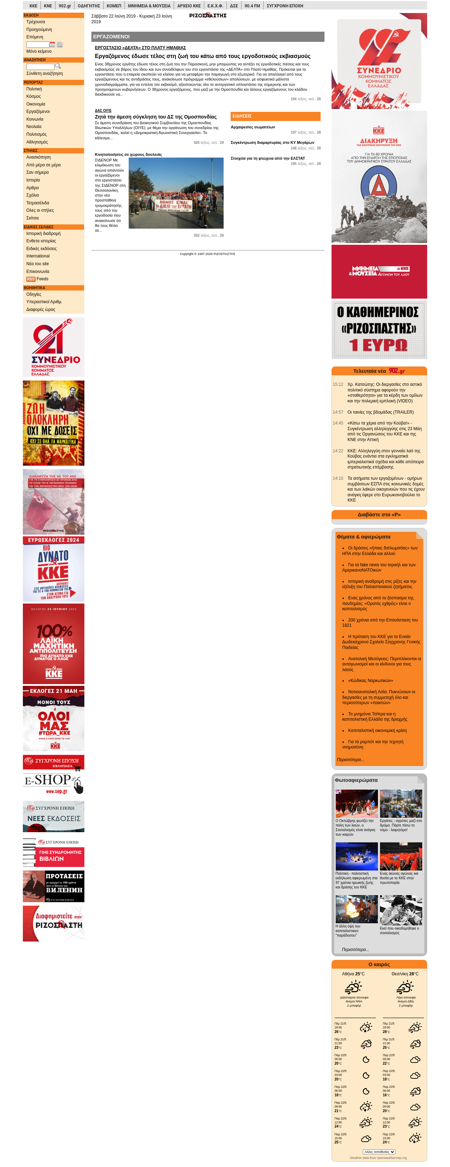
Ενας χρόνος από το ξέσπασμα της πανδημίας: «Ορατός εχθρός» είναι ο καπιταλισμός (378, 603)
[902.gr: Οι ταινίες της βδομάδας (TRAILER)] (338, 412)
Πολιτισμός (36, 134)
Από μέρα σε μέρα (43, 164)
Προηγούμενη (39, 29)
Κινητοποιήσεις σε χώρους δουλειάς (128, 154)
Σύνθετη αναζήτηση (44, 73)
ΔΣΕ (234, 6)
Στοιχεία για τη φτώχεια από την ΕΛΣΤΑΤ (268, 158)
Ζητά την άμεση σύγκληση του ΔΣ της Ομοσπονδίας (159, 114)
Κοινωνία (34, 119)
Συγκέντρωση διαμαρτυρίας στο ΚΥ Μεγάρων (272, 142)
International (38, 256)
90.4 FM (252, 6)
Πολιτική (34, 89)
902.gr (65, 6)
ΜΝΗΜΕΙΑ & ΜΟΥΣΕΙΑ (149, 6)
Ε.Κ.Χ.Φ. (215, 6)
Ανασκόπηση (38, 157)
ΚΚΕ (33, 6)
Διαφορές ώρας (40, 309)
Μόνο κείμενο (39, 51)
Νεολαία (33, 126)
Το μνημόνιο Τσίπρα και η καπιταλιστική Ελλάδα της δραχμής (374, 717)
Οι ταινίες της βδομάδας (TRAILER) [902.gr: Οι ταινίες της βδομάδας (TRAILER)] (381, 412)
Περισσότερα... (351, 759)
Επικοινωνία (37, 271)
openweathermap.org (392, 1158)
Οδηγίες (33, 294)
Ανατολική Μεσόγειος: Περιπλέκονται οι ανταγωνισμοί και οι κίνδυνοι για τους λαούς (382, 664)
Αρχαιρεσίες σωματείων (253, 127)
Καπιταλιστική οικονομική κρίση (377, 730)
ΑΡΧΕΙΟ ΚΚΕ (189, 6)
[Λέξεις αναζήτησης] (40, 67)
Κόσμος (33, 96)
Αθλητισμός (37, 142)
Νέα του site (37, 263)
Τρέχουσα (35, 21)
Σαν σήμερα (37, 172)
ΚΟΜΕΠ (114, 6)
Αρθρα (32, 187)
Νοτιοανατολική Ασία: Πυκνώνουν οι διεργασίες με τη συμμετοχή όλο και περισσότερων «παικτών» (378, 697)
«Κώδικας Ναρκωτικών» (370, 680)
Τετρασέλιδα (37, 202)
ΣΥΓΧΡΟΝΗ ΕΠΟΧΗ (285, 6)
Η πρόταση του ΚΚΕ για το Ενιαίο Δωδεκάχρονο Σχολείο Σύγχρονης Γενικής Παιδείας (381, 642)
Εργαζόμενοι (38, 111)
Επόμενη (34, 36)
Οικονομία (35, 104)
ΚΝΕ (48, 6)
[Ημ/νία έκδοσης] (38, 45)
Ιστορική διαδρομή (43, 233)
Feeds (37, 279)
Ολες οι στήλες (40, 210)
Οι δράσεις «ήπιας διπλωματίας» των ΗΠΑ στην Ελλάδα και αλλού (380, 551)
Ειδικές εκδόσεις (41, 248)
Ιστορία (33, 180)
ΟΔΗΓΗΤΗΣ (89, 6)
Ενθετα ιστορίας (41, 240)
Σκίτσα (32, 218)
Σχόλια (32, 195)
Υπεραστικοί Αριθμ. (44, 301)
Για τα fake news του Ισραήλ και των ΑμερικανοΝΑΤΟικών (379, 567)
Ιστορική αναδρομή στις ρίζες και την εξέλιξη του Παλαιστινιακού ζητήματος (379, 584)
